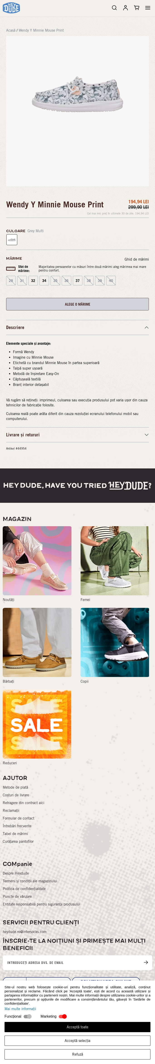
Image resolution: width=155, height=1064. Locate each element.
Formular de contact (18, 818)
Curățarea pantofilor (18, 841)
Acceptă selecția (77, 1041)
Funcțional (13, 1016)
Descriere (15, 327)
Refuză (77, 1054)
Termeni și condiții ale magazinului (30, 881)
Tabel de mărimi (15, 834)
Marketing (49, 1016)
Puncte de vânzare (17, 896)
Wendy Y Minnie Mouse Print (41, 30)
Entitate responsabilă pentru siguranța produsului (41, 904)
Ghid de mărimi (137, 259)
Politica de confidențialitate (24, 889)
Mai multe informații (20, 1009)
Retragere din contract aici (23, 803)
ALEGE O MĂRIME (77, 304)
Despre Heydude (16, 873)
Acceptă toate (77, 1027)
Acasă (10, 30)
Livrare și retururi (23, 435)
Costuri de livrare (16, 795)
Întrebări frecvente (17, 826)
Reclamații (11, 810)
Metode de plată (15, 787)
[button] (147, 7)
